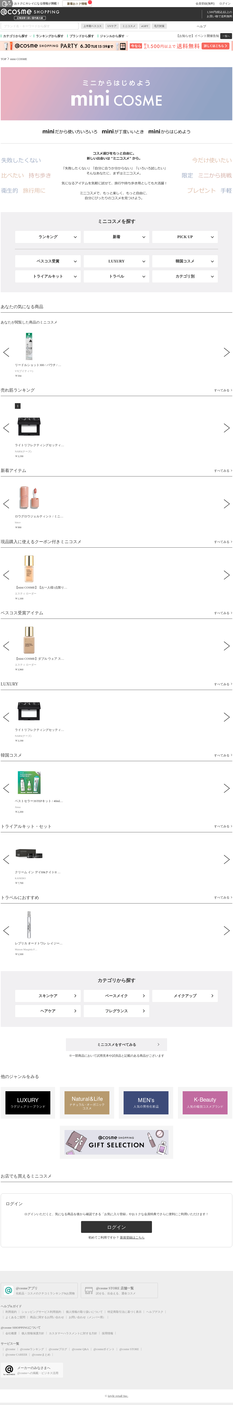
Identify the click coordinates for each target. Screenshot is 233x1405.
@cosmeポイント (104, 1349)
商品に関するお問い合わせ (47, 1317)
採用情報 (107, 1333)
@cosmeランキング (32, 1349)
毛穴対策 (159, 26)
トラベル (116, 276)
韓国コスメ (185, 261)
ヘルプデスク (154, 1311)
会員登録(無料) (205, 3)
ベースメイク (116, 996)
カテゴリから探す (15, 36)
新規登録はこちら (132, 1237)
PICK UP (185, 237)
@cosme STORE (129, 1349)
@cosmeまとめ (41, 1354)
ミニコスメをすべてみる (116, 1045)
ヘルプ (201, 26)
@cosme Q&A (80, 1349)
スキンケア (48, 996)
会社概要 (11, 1333)
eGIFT (144, 26)
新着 (116, 237)
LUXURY (116, 261)
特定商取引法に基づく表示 (125, 1311)
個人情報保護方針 (33, 1333)
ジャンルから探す (112, 36)
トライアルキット (48, 276)
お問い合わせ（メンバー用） (87, 1317)
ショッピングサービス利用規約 (41, 1311)
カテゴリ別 (185, 276)
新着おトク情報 (79, 2)
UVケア (112, 26)
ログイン (225, 3)
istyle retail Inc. (118, 1396)
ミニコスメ (128, 26)
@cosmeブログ (58, 1349)
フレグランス (116, 1011)
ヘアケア (48, 1011)
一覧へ (226, 36)
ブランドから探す (81, 36)
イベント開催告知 (206, 36)
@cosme (10, 1349)
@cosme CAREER (16, 1354)
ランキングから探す (50, 36)
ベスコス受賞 (48, 261)
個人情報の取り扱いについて (84, 1311)
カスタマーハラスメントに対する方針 (73, 1333)
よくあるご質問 (15, 1317)
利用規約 (11, 1311)
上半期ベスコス (92, 26)
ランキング (48, 237)
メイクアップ (185, 996)
